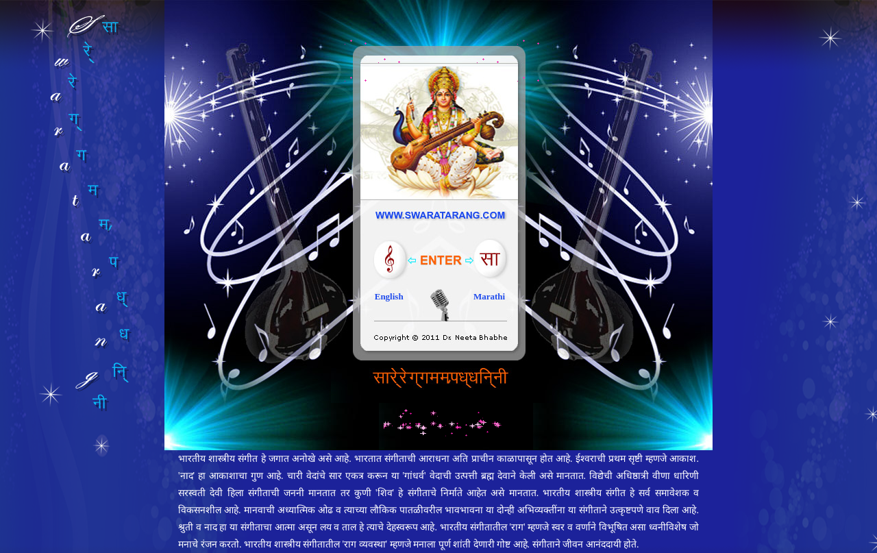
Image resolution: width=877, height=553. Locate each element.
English (389, 296)
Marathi (489, 296)
